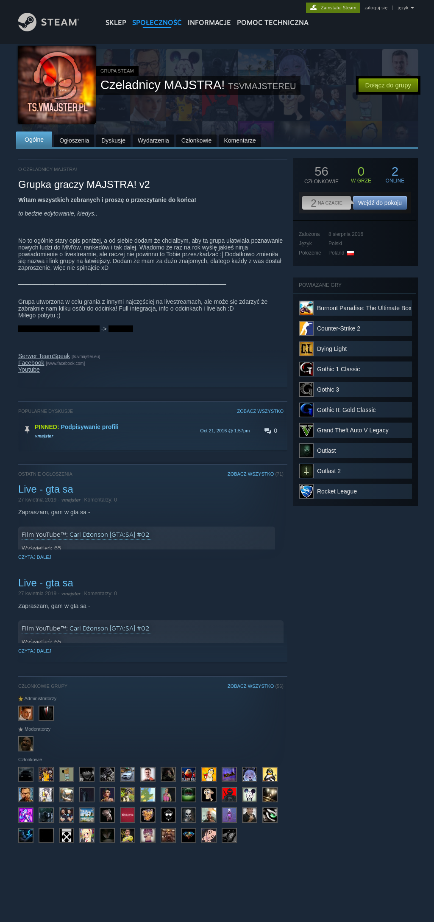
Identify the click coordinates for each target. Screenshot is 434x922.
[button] (151, 430)
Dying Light (332, 348)
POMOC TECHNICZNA (273, 22)
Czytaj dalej (34, 557)
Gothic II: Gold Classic (346, 409)
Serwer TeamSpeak (44, 356)
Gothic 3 (328, 389)
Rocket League (337, 491)
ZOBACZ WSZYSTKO (260, 411)
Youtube (29, 369)
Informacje (209, 22)
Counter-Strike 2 (338, 328)
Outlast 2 (329, 471)
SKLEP (116, 22)
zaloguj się (375, 8)
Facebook (31, 362)
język (403, 8)
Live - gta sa (45, 489)
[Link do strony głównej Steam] (55, 29)
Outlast (326, 450)
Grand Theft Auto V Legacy (353, 430)
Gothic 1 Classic (338, 369)
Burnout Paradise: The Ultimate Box (364, 308)
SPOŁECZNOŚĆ (157, 22)
